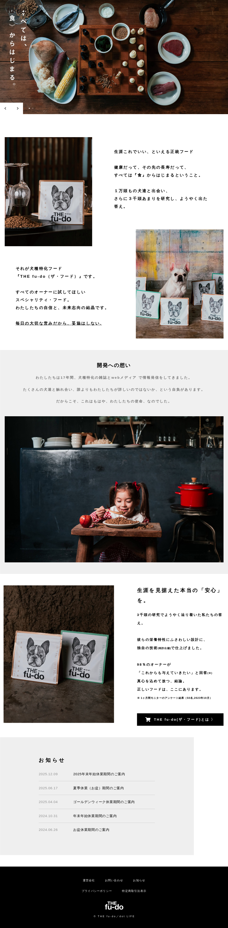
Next (17, 108)
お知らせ (139, 880)
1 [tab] (29, 108)
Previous (6, 108)
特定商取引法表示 (134, 891)
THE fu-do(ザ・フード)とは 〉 (180, 719)
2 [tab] (33, 108)
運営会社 (89, 880)
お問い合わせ (114, 880)
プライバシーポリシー (97, 891)
